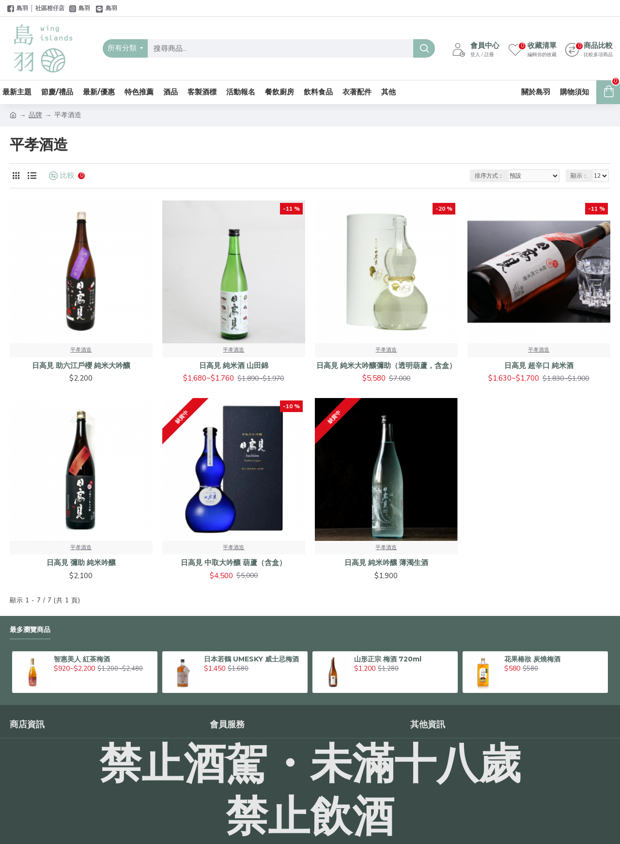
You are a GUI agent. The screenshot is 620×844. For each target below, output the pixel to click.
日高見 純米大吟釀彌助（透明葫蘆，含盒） (386, 365)
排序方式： (489, 176)
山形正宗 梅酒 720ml (387, 659)
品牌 (35, 115)
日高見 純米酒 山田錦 (233, 365)
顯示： (579, 176)
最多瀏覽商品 (30, 630)
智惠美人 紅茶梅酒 (82, 659)
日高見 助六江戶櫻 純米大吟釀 (81, 365)
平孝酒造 (81, 349)
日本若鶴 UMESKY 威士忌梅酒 (251, 659)
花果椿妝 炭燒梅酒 (532, 659)
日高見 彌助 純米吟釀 (81, 562)
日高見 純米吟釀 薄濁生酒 (386, 562)
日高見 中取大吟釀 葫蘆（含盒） (233, 562)
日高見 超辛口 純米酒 (539, 365)
